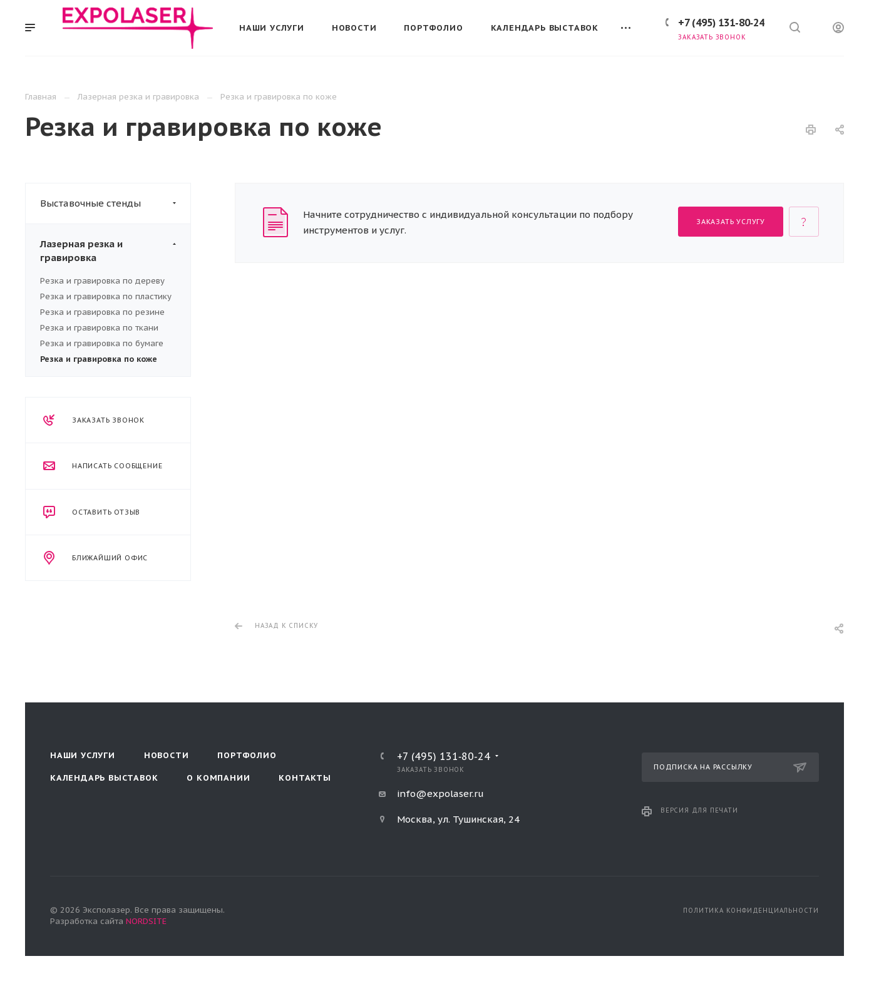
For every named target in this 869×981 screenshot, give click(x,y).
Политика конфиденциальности (751, 911)
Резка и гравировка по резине (102, 312)
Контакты (305, 778)
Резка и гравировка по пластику (106, 296)
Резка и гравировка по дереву (102, 280)
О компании (218, 778)
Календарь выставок (104, 778)
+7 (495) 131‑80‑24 (721, 22)
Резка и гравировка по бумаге (101, 343)
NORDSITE (146, 921)
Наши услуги (82, 755)
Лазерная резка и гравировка (115, 251)
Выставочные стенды (115, 203)
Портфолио (246, 755)
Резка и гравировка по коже (98, 359)
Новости (166, 755)
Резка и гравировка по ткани (99, 327)
